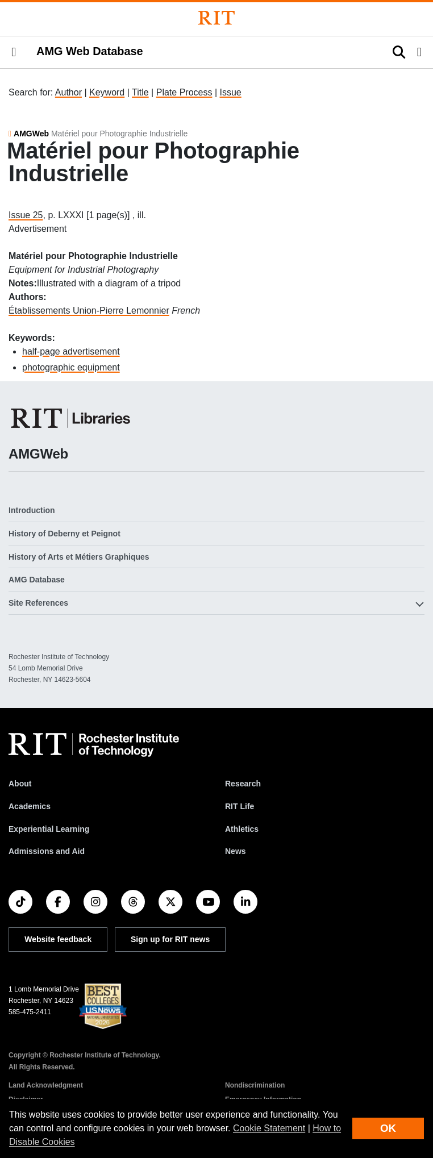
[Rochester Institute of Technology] (216, 18)
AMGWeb (31, 133)
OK (388, 1128)
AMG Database (37, 579)
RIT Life (239, 806)
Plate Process (184, 92)
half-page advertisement (71, 351)
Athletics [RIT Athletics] (242, 829)
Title (140, 92)
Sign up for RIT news (170, 939)
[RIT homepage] (94, 745)
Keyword (106, 92)
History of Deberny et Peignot (64, 533)
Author (68, 92)
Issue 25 (26, 215)
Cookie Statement (269, 1128)
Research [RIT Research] (243, 783)
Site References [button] (38, 602)
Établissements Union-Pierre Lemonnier (89, 310)
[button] (13, 52)
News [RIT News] (235, 851)
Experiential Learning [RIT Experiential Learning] (49, 829)
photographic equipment (71, 367)
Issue (230, 92)
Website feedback (57, 939)
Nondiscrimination (255, 1085)
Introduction (32, 510)
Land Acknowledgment (46, 1085)
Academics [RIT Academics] (30, 806)
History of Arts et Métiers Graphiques (79, 556)
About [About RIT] (20, 783)
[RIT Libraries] (72, 418)
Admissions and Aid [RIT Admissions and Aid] (47, 851)
